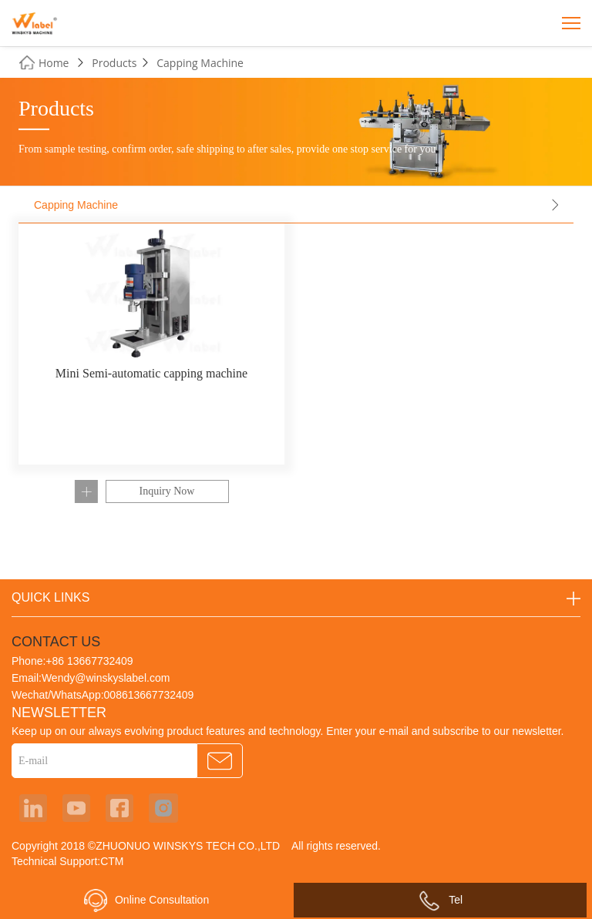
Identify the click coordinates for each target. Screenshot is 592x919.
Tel (440, 900)
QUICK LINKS (50, 597)
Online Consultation (146, 900)
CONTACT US (56, 641)
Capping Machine (200, 62)
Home (54, 62)
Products (114, 62)
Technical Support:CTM (68, 861)
